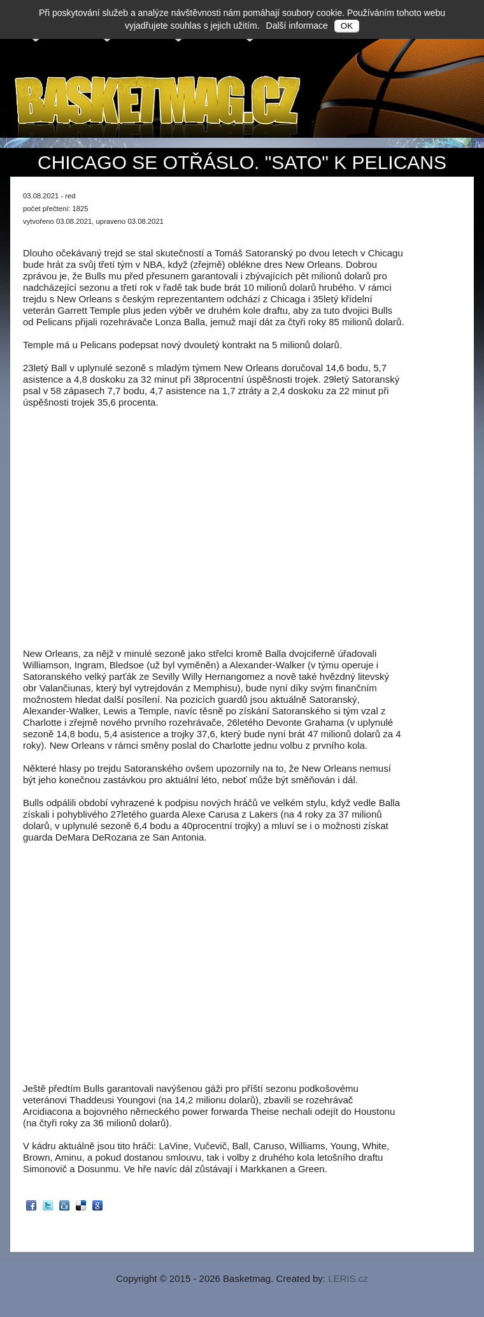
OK (347, 26)
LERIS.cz (348, 1278)
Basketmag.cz (158, 104)
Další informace (297, 25)
